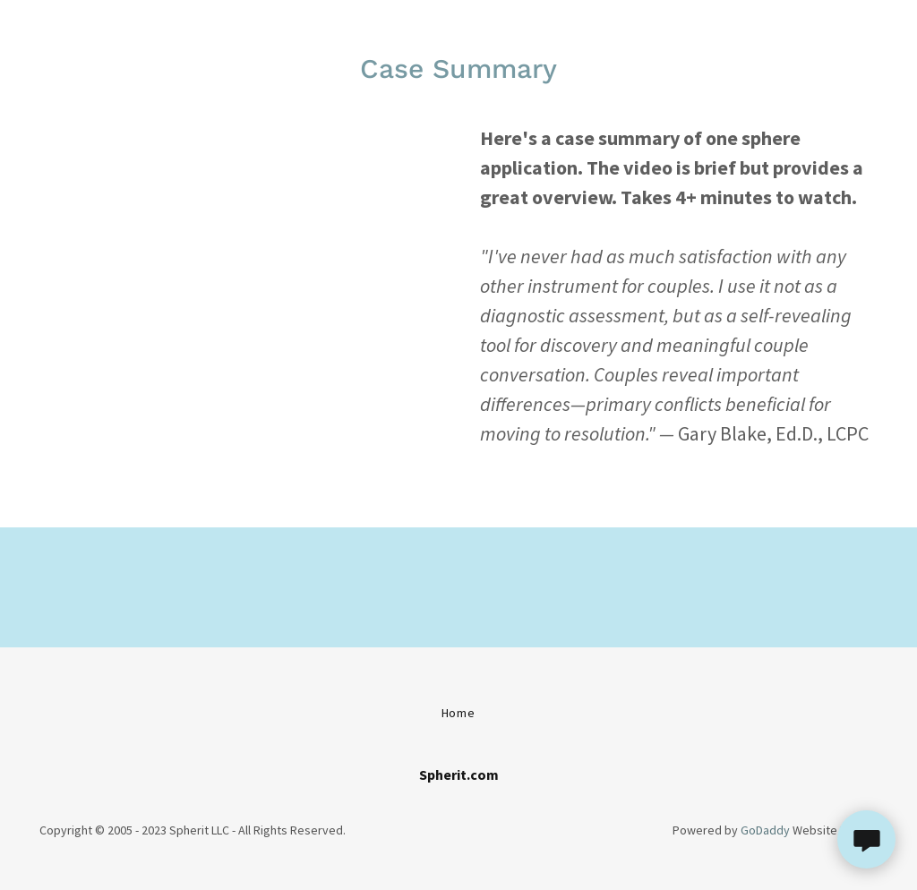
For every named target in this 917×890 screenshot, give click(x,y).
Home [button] (458, 713)
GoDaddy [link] (765, 830)
